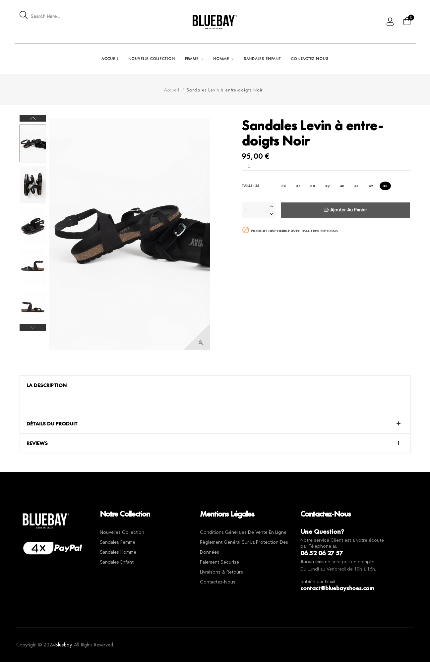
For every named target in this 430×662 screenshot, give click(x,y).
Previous (33, 327)
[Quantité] (255, 210)
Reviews (37, 443)
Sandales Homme (118, 552)
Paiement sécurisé (219, 562)
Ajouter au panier (345, 210)
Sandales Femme (117, 542)
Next (33, 118)
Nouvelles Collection (122, 532)
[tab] (215, 385)
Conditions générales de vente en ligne (243, 532)
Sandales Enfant (117, 562)
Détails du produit (52, 424)
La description (47, 385)
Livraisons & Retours (221, 572)
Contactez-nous (217, 582)
